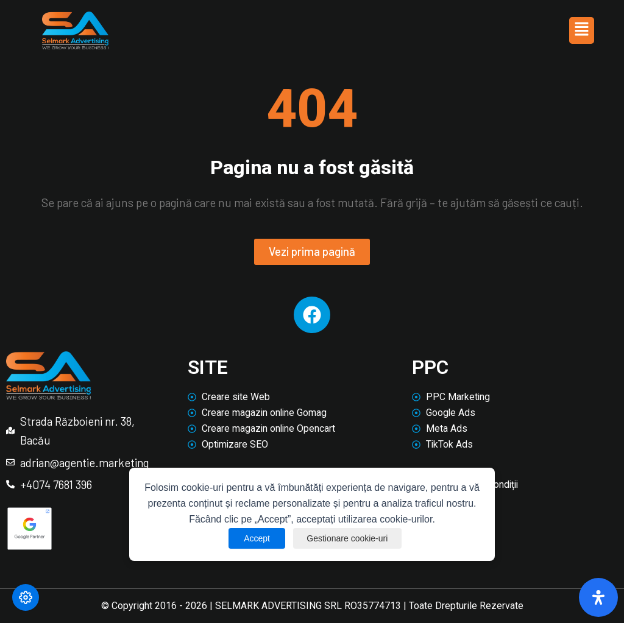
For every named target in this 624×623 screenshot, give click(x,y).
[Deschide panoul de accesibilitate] (598, 597)
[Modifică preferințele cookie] (25, 597)
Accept (255, 538)
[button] (581, 30)
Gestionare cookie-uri (347, 538)
